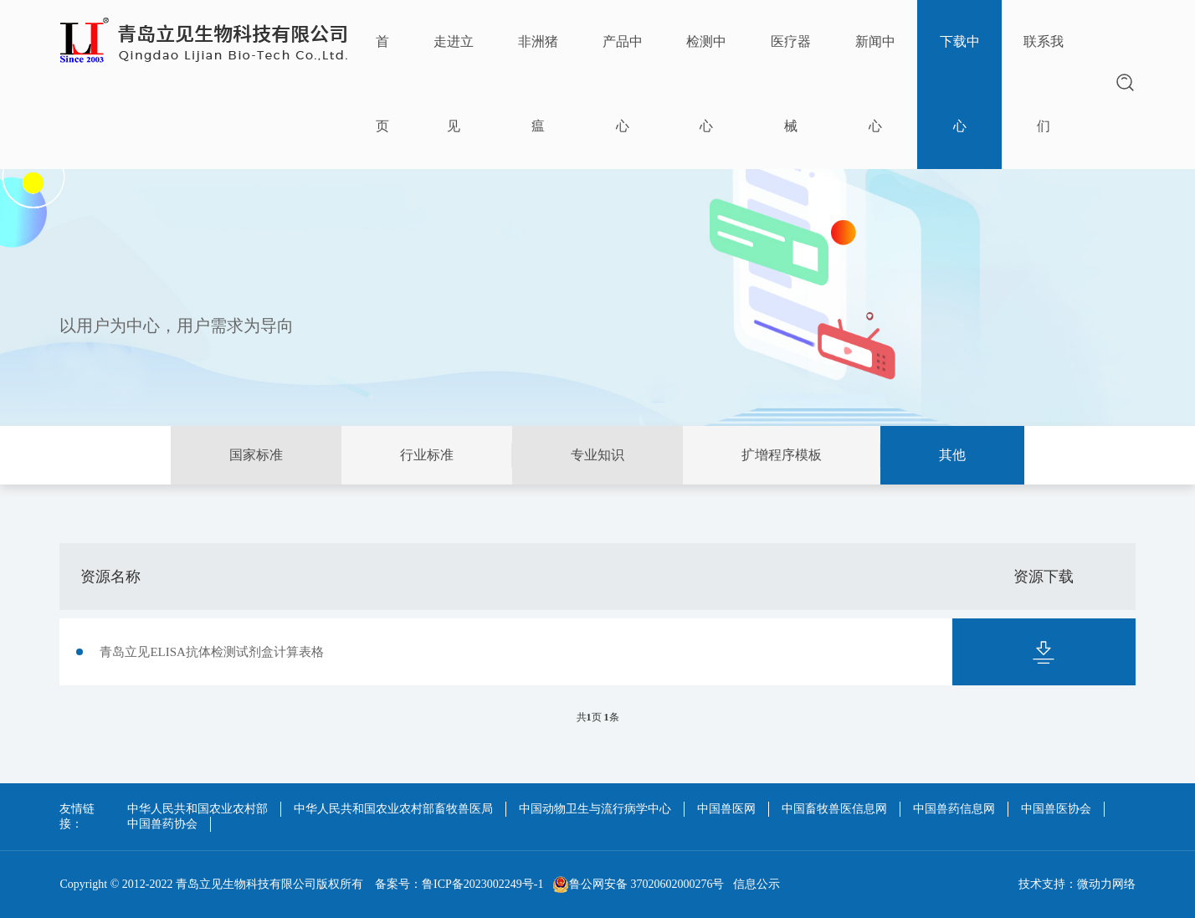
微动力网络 (1106, 884)
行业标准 (427, 455)
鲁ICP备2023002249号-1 (482, 884)
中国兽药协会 (162, 824)
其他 (952, 455)
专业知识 (597, 455)
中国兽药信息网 (954, 809)
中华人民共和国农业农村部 (197, 809)
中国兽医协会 (1056, 809)
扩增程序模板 (781, 455)
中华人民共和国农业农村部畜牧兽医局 (393, 809)
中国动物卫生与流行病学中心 (595, 809)
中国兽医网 (726, 809)
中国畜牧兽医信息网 (834, 809)
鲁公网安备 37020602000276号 (638, 884)
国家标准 (256, 455)
